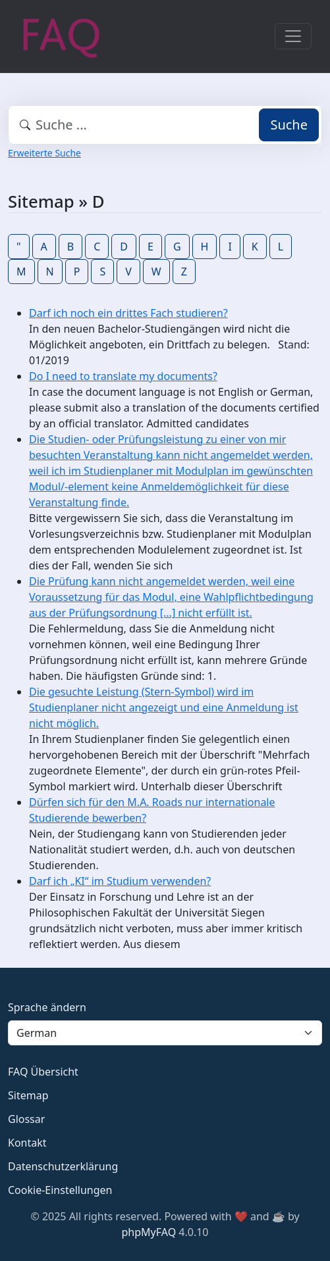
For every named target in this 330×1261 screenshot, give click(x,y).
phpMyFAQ (149, 1232)
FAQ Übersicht (43, 1071)
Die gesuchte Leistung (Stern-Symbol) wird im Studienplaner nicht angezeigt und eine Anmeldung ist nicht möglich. (163, 707)
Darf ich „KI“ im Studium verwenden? (120, 881)
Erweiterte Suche (44, 153)
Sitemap (28, 1095)
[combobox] (165, 125)
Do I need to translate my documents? (123, 376)
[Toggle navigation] (293, 36)
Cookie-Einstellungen (60, 1190)
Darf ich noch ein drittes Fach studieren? (128, 313)
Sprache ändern (47, 1007)
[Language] (165, 1032)
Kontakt (27, 1142)
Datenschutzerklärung (63, 1166)
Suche (289, 124)
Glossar (26, 1119)
